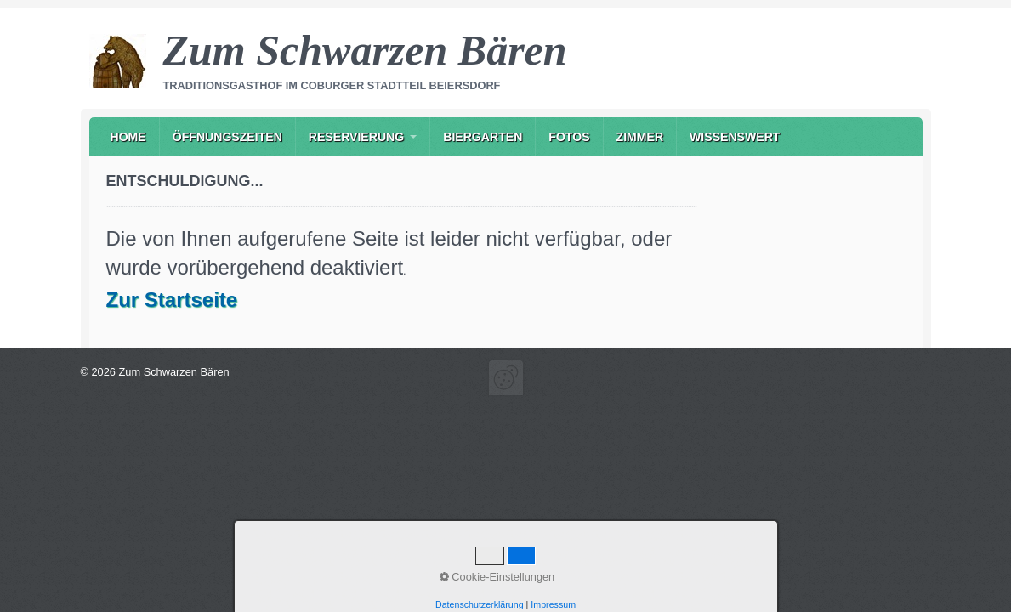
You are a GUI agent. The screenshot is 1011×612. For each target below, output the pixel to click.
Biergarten (482, 137)
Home (128, 137)
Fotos (568, 137)
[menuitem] (128, 136)
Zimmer (640, 137)
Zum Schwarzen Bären (365, 50)
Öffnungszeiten (227, 137)
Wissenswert (735, 137)
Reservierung (356, 137)
